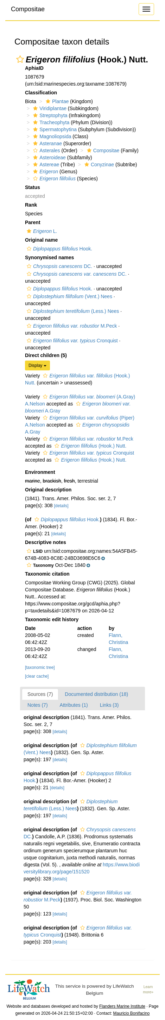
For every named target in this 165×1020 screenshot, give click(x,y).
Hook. (58, 248)
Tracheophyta (50, 122)
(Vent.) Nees (68, 296)
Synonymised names (49, 257)
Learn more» (148, 989)
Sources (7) (40, 694)
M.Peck (71, 326)
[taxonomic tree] (40, 667)
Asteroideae (48, 157)
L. (41, 231)
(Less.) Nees (72, 311)
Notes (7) (37, 705)
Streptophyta (49, 115)
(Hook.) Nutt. (89, 446)
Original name (41, 240)
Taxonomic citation (47, 574)
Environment (40, 472)
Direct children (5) (46, 355)
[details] (61, 505)
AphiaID (34, 68)
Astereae (45, 164)
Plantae (56, 101)
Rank (31, 205)
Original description (48, 489)
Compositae (28, 9)
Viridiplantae (48, 108)
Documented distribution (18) (96, 694)
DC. (58, 266)
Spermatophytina (54, 129)
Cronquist (71, 340)
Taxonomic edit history (51, 619)
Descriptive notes (45, 542)
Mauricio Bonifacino (131, 1013)
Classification (41, 92)
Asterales (45, 150)
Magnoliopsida (51, 136)
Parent (32, 222)
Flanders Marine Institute (122, 1006)
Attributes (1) (74, 705)
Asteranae (46, 143)
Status (32, 187)
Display (37, 365)
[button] (20, 59)
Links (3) (109, 705)
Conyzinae (98, 164)
